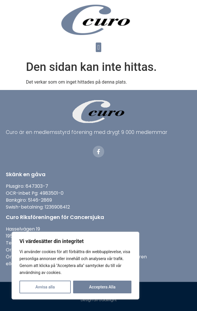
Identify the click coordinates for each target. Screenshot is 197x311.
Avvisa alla (45, 287)
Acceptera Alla (102, 287)
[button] (98, 47)
